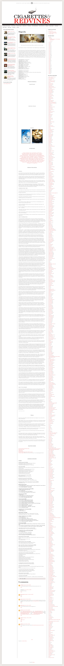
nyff (49, 426)
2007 (49, 60)
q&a (49, 479)
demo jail (50, 214)
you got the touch (51, 657)
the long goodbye (51, 579)
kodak (49, 340)
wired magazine (51, 647)
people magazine (51, 450)
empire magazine (51, 228)
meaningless (50, 378)
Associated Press (34, 152)
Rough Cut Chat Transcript (40, 160)
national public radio (51, 408)
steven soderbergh (51, 550)
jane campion (50, 300)
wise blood (50, 648)
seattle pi (50, 530)
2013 (49, 54)
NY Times (26, 159)
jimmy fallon (50, 310)
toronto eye (50, 603)
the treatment (50, 587)
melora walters (50, 380)
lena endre (50, 351)
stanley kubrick (50, 549)
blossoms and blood (51, 146)
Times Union (29, 161)
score (49, 524)
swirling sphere (51, 557)
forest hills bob (50, 256)
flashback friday (51, 253)
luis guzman (50, 361)
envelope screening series (52, 230)
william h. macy (50, 646)
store (49, 553)
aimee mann (50, 94)
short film (50, 537)
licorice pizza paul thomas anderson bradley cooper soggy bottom (54, 357)
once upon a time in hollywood (52, 432)
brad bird (50, 155)
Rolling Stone (35, 160)
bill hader (50, 136)
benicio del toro (51, 131)
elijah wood (50, 224)
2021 (49, 45)
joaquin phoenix (51, 315)
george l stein (23, 594)
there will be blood (51, 591)
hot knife (50, 284)
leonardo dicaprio (51, 352)
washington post (51, 640)
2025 (49, 42)
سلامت (21, 618)
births (49, 143)
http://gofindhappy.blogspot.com (25, 613)
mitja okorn (50, 390)
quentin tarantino (51, 480)
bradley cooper (50, 156)
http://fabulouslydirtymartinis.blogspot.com (38, 612)
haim (49, 274)
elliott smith (50, 225)
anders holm (50, 108)
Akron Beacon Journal (29, 152)
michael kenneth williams (52, 384)
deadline (50, 211)
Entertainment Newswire (41, 156)
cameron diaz (50, 164)
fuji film (50, 260)
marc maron (50, 366)
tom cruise (50, 602)
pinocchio (50, 461)
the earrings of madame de (52, 576)
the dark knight (50, 574)
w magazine (50, 638)
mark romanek (50, 371)
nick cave (50, 418)
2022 (49, 44)
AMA (49, 99)
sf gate (49, 536)
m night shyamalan (51, 362)
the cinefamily (50, 571)
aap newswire (50, 83)
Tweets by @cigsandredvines (7, 83)
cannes (49, 165)
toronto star (50, 607)
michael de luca (50, 382)
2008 (49, 59)
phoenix (50, 458)
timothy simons (51, 599)
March (50, 38)
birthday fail (50, 142)
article (49, 117)
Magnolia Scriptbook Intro (32, 158)
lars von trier (50, 346)
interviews (50, 295)
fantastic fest (50, 237)
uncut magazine (51, 617)
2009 (49, 58)
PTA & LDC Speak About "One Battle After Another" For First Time (11, 48)
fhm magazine (50, 241)
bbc (49, 127)
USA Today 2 (35, 162)
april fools (50, 115)
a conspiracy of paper (51, 80)
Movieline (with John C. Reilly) (40, 158)
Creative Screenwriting (32, 155)
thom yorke (50, 592)
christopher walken (51, 180)
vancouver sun (50, 626)
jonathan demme (51, 325)
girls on (50, 265)
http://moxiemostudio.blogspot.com (27, 611)
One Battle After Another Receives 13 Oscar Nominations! (11, 70)
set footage (50, 534)
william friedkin (50, 645)
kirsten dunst (50, 339)
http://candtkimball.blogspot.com (39, 611)
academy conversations (52, 87)
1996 (49, 72)
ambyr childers (50, 101)
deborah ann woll (51, 212)
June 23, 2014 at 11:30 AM (27, 589)
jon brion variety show (51, 323)
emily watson (50, 226)
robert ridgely (50, 502)
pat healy (50, 443)
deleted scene (50, 213)
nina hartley (50, 420)
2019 (49, 47)
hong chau (50, 282)
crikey (49, 193)
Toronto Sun (24, 162)
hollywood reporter (51, 281)
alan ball (50, 96)
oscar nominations (51, 435)
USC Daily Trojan (39, 162)
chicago (50, 175)
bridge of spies (50, 160)
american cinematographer (52, 102)
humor (49, 287)
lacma (49, 345)
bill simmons (50, 139)
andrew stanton (51, 109)
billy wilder (50, 140)
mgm (49, 381)
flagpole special (51, 252)
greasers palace (51, 269)
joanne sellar (50, 313)
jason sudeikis (50, 303)
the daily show (50, 573)
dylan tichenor (50, 222)
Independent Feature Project (24, 157)
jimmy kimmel (50, 311)
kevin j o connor (51, 337)
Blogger (34, 662)
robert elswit (50, 501)
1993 (49, 73)
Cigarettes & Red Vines (25, 154)
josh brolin (50, 328)
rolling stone (50, 505)
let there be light (51, 355)
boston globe (50, 153)
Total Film (27, 162)
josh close (50, 329)
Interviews (13, 27)
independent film (51, 289)
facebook (50, 236)
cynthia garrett (50, 196)
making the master (51, 365)
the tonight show (51, 586)
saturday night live (51, 519)
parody (49, 442)
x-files (49, 655)
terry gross (50, 562)
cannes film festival (51, 166)
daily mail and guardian (51, 197)
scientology (50, 523)
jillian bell (50, 309)
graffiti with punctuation (52, 268)
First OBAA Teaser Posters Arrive (11, 31)
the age (50, 564)
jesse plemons (50, 308)
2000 (49, 68)
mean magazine (51, 377)
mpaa (49, 397)
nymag (49, 427)
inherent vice (50, 293)
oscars (49, 436)
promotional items (51, 474)
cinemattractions (51, 184)
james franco (50, 297)
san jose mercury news (51, 516)
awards (50, 123)
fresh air (50, 259)
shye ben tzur (50, 539)
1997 (49, 71)
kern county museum (51, 336)
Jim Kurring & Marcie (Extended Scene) (24, 448)
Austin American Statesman (25, 153)
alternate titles (50, 98)
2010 (49, 57)
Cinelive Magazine (39, 154)
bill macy (50, 137)
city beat (50, 185)
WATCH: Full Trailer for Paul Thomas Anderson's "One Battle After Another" (11, 37)
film (49, 243)
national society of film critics (52, 409)
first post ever (50, 251)
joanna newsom (51, 312)
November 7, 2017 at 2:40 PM (27, 617)
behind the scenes (51, 129)
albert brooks (50, 97)
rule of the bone (51, 509)
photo (49, 459)
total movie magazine (51, 610)
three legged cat (51, 595)
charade (50, 172)
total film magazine (51, 609)
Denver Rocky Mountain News (39, 155)
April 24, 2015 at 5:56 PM (27, 605)
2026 (49, 37)
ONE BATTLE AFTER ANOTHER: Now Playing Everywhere (10, 77)
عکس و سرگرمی (23, 619)
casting (49, 167)
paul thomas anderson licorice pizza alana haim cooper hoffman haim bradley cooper (55, 449)
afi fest (49, 93)
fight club (50, 242)
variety (49, 628)
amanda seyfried (51, 100)
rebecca (50, 487)
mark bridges (50, 368)
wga (49, 643)
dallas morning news (51, 199)
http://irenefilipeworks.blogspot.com (25, 614)
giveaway (50, 266)
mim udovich (50, 389)
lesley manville (50, 353)
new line (50, 414)
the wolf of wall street (51, 590)
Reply (21, 587)
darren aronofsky (51, 203)
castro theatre (50, 168)
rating (49, 486)
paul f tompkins (51, 446)
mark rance (50, 370)
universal (50, 618)
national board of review (52, 407)
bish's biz (50, 144)
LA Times (39, 157)
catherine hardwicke (51, 169)
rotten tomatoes (51, 507)
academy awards (51, 86)
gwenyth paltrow (51, 273)
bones (49, 151)
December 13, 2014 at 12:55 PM (29, 594)
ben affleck (50, 130)
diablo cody (50, 218)
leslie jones (50, 354)
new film (50, 413)
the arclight (50, 565)
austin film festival (51, 121)
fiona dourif (50, 250)
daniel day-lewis (51, 201)
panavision (50, 439)
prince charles (50, 472)
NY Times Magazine (31, 159)
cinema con (50, 182)
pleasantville (50, 464)
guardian (50, 272)
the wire (50, 589)
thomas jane (50, 593)
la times (50, 343)
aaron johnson (50, 84)
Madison (42, 157)
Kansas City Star (31, 157)
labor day (50, 344)
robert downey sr (51, 499)
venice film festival (51, 630)
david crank (50, 204)
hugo (49, 286)
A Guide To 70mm (51, 33)
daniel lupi (50, 202)
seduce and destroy (51, 533)
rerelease (50, 492)
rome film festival (51, 506)
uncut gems (50, 616)
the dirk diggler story (51, 575)
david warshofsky (51, 209)
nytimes (50, 428)
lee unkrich (50, 350)
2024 (49, 43)
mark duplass (50, 369)
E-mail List (35, 156)
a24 (49, 82)
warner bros (50, 639)
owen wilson (50, 438)
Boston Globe (32, 153)
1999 (49, 69)
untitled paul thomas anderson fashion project (54, 619)
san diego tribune (51, 514)
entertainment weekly (51, 229)
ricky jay (50, 494)
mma (49, 391)
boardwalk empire (51, 150)
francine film (50, 257)
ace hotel (50, 88)
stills (49, 552)
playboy (50, 463)
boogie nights (50, 152)
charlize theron (50, 174)
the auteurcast (50, 567)
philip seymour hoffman (52, 457)
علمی (21, 620)
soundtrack (50, 545)
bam (49, 124)
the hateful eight (51, 578)
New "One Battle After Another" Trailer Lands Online (11, 42)
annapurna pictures (51, 111)
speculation (50, 546)
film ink (49, 246)
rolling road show (51, 504)
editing (49, 223)
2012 (49, 55)
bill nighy (50, 138)
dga (49, 217)
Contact (18, 27)
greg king (50, 270)
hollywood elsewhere (51, 280)
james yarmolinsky (51, 299)
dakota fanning (50, 198)
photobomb (50, 460)
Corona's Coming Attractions (24, 155)
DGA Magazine (32, 156)
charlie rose (50, 173)
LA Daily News (36, 157)
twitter (49, 615)
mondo (49, 393)
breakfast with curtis (51, 157)
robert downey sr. (51, 500)
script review (50, 528)
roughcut (50, 508)
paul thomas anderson (51, 447)
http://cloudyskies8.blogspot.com (35, 614)
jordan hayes (50, 327)
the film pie (50, 577)
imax (49, 288)
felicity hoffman (51, 239)
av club (49, 122)
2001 (49, 67)
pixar (49, 462)
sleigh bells (50, 542)
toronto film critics (51, 604)
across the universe (51, 89)
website (50, 642)
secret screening (51, 532)
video (49, 633)
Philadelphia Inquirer (22, 160)
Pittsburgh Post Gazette (29, 160)
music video (50, 404)
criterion (50, 194)
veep (49, 629)
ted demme (50, 559)
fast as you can (51, 238)
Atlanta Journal (39, 152)
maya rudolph (50, 376)
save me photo (50, 521)
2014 (49, 53)
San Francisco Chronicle (24, 161)
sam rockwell (50, 513)
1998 (49, 70)
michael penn (50, 385)
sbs (49, 522)
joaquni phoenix (51, 316)
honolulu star (50, 283)
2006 (49, 61)
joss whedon (50, 330)
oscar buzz (50, 434)
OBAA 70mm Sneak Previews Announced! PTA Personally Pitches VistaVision (11, 65)
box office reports (51, 154)
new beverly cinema (51, 412)
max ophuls (50, 375)
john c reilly (50, 318)
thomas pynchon (51, 594)
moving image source (51, 396)
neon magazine (50, 410)
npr (49, 424)
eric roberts (50, 231)
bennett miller (50, 132)
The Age (24, 152)
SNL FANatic (50, 543)
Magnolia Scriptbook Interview (24, 158)
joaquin (49, 314)
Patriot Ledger (41, 159)
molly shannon (50, 392)
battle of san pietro (51, 126)
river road (50, 495)
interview (50, 294)
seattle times (50, 531)
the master (50, 580)
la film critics (50, 341)
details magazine (51, 215)
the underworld (50, 588)
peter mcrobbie (50, 452)
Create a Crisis (20, 450)
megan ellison (50, 379)
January (51, 41)
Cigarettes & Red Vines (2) (32, 154)
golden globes (50, 267)
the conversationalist (51, 572)
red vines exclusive (51, 488)
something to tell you (51, 544)
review (49, 493)
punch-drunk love (51, 477)
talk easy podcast (51, 558)
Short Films (9, 27)
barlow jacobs (50, 125)
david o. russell (50, 207)
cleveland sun (50, 186)
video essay (50, 634)
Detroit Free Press (26, 156)
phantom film (50, 453)
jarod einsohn (50, 301)
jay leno (50, 304)
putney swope (50, 478)
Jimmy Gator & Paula (21, 449)
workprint (50, 653)
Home (32, 639)
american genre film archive (52, 103)
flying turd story (51, 254)
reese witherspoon (51, 490)
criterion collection (51, 195)
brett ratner (50, 159)
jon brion (50, 322)
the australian (50, 566)
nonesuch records (51, 421)
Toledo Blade (41, 161)
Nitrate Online (36, 159)
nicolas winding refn (51, 419)
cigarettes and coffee (51, 181)
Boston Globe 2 (36, 153)
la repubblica (50, 342)
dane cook (50, 200)
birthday (50, 141)
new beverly (50, 411)
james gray (50, 298)
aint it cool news (51, 95)
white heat (50, 644)
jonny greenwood (51, 326)
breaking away (50, 158)
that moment (50, 563)
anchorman (50, 107)
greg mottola (50, 271)
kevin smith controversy (52, 338)
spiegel (49, 547)
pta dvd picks (50, 475)
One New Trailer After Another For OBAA (11, 53)
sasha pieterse (50, 518)
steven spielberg (51, 551)
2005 (49, 62)
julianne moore (50, 332)
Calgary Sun (40, 153)
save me (50, 520)
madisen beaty (50, 363)
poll (49, 466)
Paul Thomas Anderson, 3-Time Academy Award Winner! (54, 39)
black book (50, 145)
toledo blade (50, 601)
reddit (49, 489)
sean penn (50, 529)
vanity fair (50, 627)
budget (49, 161)
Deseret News (22, 156)
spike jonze (50, 548)
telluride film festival (51, 561)
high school (50, 279)
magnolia (50, 364)
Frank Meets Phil (21, 451)
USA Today (31, 162)
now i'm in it (50, 422)
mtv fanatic (50, 399)
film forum (50, 245)
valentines (50, 625)
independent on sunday (51, 290)
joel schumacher (51, 317)
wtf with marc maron (51, 654)
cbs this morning (51, 171)
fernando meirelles (51, 240)
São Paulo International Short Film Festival (54, 517)
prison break (50, 473)
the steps (50, 585)
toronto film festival (51, 605)
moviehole (50, 395)
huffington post (51, 285)
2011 (49, 56)
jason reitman (50, 302)
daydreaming (50, 210)
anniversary (50, 112)
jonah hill (50, 324)
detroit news (50, 216)
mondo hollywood (51, 394)
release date (50, 491)
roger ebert (50, 503)
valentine (50, 624)
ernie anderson (50, 232)
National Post (23, 159)
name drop (50, 406)
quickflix (50, 481)
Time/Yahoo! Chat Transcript (35, 161)
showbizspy (50, 538)
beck (49, 128)
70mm (49, 79)
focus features (50, 255)
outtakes (50, 437)
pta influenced (50, 476)
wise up (50, 649)
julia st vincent (50, 331)
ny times (50, 425)
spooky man (22, 605)
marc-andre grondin (51, 367)
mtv (49, 398)
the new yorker (51, 581)
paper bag (50, 440)
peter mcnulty (50, 451)
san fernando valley (51, 515)
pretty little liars (51, 471)
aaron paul (50, 85)
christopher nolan (51, 179)
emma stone (50, 227)
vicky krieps (50, 632)
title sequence (50, 600)
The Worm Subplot (21, 452)
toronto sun (50, 608)
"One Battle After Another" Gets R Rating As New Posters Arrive (11, 59)
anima (49, 110)
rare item (50, 485)
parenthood (50, 441)
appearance (50, 114)
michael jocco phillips (51, 383)
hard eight (50, 275)
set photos (50, 535)
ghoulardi (50, 264)
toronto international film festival (53, 606)
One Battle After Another (52, 433)
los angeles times (51, 360)
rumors (49, 510)
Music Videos (5, 27)
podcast (50, 465)
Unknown (22, 617)
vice (49, 631)
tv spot (49, 614)
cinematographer (51, 183)
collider (49, 187)
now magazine (50, 423)
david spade (50, 208)
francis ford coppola (51, 258)
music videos (50, 405)
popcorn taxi (50, 467)
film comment (50, 244)
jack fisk (50, 296)
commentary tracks (51, 188)
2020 (49, 46)
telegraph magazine (51, 560)
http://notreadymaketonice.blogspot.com (26, 612)
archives (50, 116)
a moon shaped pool (51, 81)
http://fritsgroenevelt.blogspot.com (38, 613)
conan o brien (50, 189)
